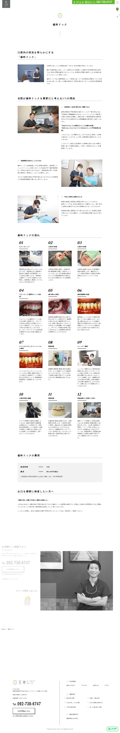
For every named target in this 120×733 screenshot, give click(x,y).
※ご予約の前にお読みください (23, 716)
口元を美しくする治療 (73, 702)
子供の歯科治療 (71, 707)
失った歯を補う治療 (95, 707)
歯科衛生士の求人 (72, 718)
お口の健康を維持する (96, 702)
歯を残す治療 (70, 698)
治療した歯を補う (95, 698)
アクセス (84, 685)
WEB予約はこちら (24, 711)
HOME (3, 629)
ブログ (106, 685)
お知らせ (96, 685)
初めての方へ (71, 685)
